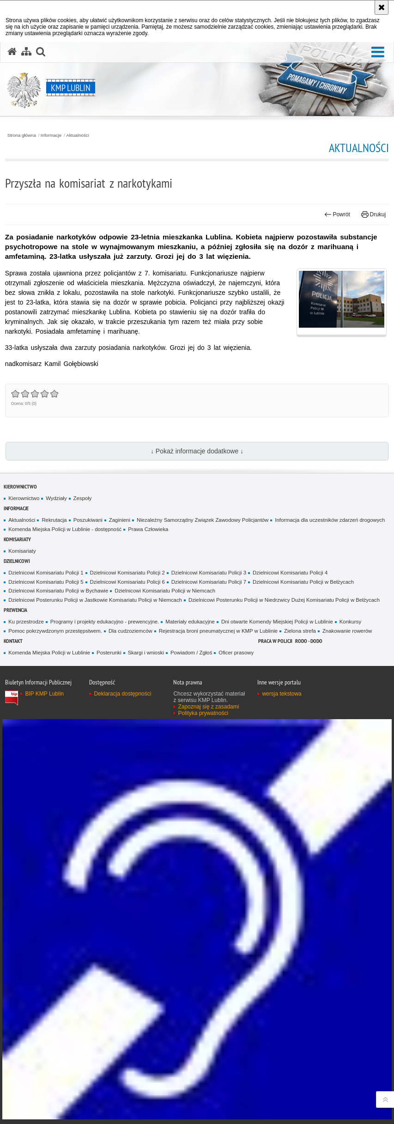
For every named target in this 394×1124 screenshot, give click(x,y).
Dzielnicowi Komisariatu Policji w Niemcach (165, 590)
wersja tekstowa (281, 693)
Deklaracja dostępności (122, 693)
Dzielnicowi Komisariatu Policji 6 (127, 582)
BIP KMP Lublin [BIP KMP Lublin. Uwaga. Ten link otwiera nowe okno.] (44, 693)
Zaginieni (119, 520)
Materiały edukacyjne (190, 621)
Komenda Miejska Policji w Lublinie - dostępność (64, 529)
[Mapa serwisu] (26, 52)
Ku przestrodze (25, 621)
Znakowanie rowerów (347, 631)
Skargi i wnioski (146, 652)
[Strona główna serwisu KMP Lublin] (12, 52)
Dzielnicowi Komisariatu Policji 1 (45, 572)
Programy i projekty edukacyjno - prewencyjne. (104, 621)
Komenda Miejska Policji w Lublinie (49, 652)
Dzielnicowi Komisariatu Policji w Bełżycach (303, 582)
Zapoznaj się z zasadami (208, 706)
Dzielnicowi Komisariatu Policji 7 (208, 582)
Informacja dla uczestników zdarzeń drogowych (330, 520)
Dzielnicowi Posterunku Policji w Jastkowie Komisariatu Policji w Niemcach (95, 600)
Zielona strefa (300, 631)
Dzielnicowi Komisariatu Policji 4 (290, 572)
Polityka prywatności (203, 713)
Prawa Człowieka (148, 529)
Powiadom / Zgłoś (191, 652)
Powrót (337, 214)
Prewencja (15, 609)
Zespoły (82, 498)
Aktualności (77, 135)
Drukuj (373, 214)
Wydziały (56, 498)
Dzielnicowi (17, 560)
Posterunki (109, 652)
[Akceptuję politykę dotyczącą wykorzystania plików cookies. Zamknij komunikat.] (381, 7)
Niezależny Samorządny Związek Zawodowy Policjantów (202, 520)
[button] (377, 52)
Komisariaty (17, 539)
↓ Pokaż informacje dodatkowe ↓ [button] (197, 451)
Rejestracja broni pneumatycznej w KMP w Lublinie (218, 631)
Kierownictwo (20, 486)
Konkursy (350, 621)
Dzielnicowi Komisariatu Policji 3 (208, 572)
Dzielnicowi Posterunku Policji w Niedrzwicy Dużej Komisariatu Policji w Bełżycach (284, 600)
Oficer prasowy (236, 652)
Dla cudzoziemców (130, 631)
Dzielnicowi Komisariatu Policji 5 (45, 582)
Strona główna (21, 135)
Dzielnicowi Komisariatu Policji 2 (127, 572)
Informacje (51, 135)
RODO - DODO (308, 640)
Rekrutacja (54, 520)
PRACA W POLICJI (275, 640)
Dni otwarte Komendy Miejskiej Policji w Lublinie (277, 621)
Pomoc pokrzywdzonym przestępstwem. (55, 631)
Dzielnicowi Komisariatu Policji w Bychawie (58, 590)
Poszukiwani (88, 520)
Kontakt (13, 640)
